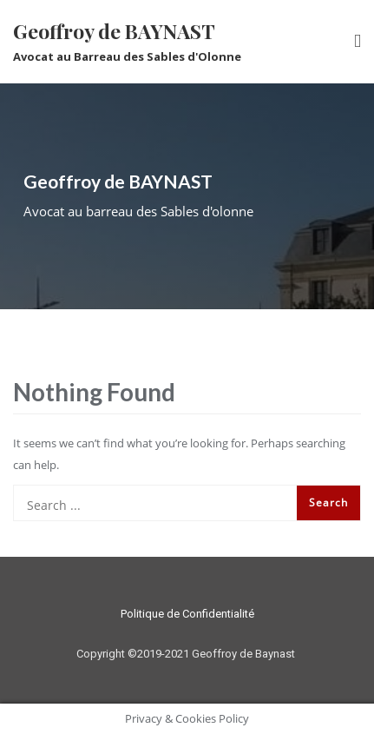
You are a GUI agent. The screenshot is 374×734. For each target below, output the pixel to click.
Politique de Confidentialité (187, 613)
